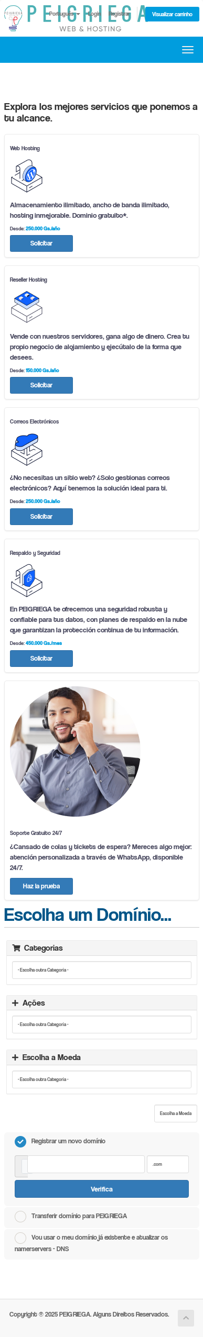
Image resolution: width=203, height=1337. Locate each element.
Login (94, 13)
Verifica (102, 1188)
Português (64, 13)
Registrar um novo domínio (60, 1141)
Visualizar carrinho (172, 14)
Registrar (119, 13)
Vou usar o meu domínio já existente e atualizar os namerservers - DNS (91, 1242)
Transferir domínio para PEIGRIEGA (71, 1216)
